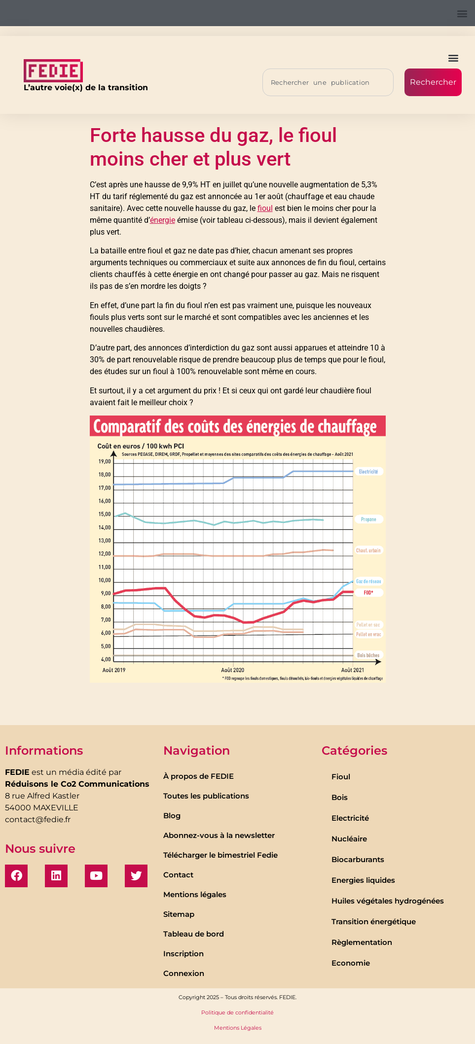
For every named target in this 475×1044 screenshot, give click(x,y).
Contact (178, 874)
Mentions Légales (237, 1027)
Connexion (183, 973)
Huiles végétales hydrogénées (387, 900)
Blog (172, 815)
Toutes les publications (206, 795)
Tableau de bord (193, 934)
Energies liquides (363, 880)
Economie (350, 963)
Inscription (183, 953)
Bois (339, 797)
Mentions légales (194, 894)
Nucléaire (349, 838)
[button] (462, 13)
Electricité (350, 818)
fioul (265, 208)
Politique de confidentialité (237, 1012)
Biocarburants (357, 859)
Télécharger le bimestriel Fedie (220, 855)
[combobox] (328, 82)
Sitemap (178, 914)
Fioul (340, 776)
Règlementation (361, 942)
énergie (162, 220)
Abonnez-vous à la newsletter (219, 835)
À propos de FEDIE (198, 776)
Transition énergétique (373, 921)
